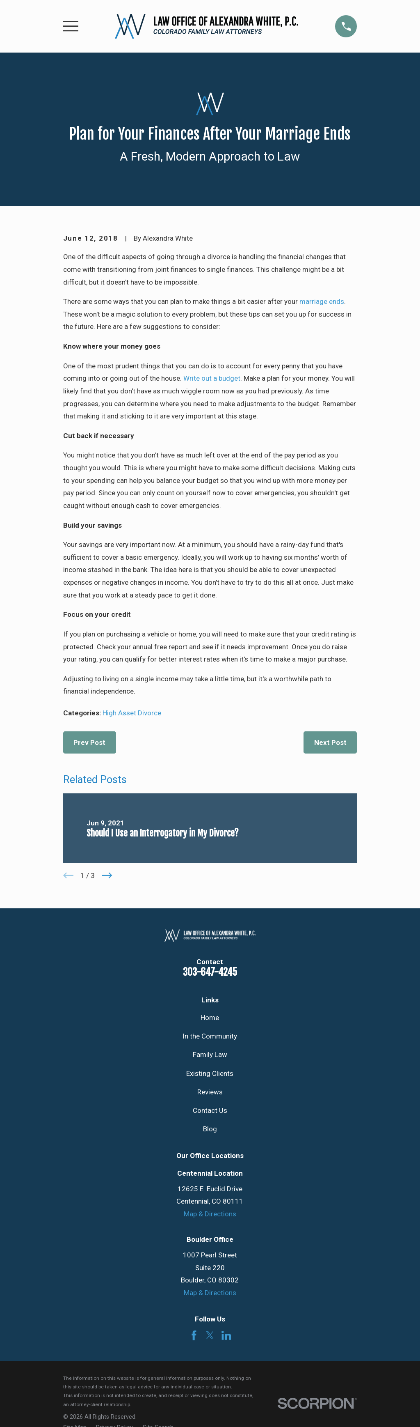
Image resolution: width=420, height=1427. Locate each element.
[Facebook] (194, 1335)
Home (210, 1017)
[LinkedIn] (226, 1335)
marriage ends (321, 301)
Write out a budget (211, 378)
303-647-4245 (210, 972)
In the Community (210, 1036)
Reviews (210, 1092)
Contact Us (210, 1110)
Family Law (210, 1054)
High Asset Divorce (132, 713)
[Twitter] (210, 1335)
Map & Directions (210, 1214)
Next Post (330, 742)
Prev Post (89, 742)
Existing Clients (209, 1073)
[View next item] (107, 875)
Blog (210, 1129)
